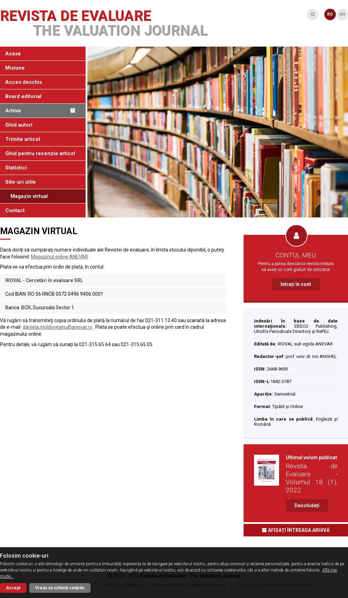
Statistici (16, 168)
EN (342, 14)
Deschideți (306, 505)
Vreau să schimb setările (60, 587)
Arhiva (40, 111)
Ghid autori (18, 125)
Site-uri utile (20, 182)
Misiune (15, 68)
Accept (13, 587)
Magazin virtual (29, 196)
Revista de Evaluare (103, 23)
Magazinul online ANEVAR (59, 257)
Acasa (13, 53)
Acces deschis (23, 82)
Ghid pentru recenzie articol (40, 153)
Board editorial (23, 96)
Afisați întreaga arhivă (296, 530)
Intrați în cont (295, 284)
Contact (15, 210)
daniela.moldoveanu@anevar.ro (57, 327)
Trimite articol (22, 139)
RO (330, 14)
